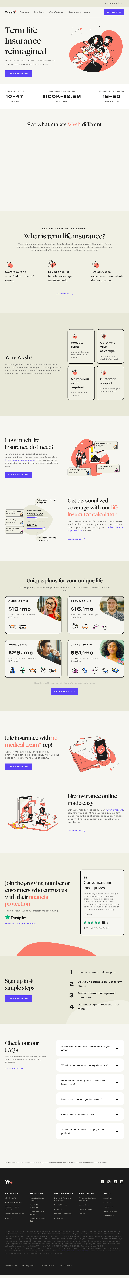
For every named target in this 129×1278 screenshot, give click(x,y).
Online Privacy (47, 1266)
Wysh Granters (114, 810)
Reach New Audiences (35, 1206)
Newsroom (108, 1207)
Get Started (114, 12)
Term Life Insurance (14, 1214)
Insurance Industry (63, 1214)
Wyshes (8, 1218)
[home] (10, 12)
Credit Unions (60, 1205)
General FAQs (85, 1209)
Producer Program (13, 1202)
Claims (82, 1214)
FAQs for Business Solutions (87, 1199)
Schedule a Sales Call (38, 1220)
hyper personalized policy (20, 460)
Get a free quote (18, 73)
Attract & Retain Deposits (37, 1199)
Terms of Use (11, 1266)
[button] (114, 3)
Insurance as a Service (12, 1208)
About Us (107, 1198)
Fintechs (58, 1209)
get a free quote (18, 475)
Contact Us (108, 1216)
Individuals (59, 1218)
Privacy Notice (29, 1266)
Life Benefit (10, 1198)
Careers (107, 1202)
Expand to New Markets (37, 1213)
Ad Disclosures (66, 1266)
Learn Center (85, 1205)
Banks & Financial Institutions (62, 1199)
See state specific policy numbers (73, 1251)
